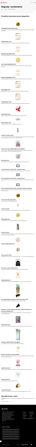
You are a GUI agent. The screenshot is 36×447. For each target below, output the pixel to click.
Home (2, 9)
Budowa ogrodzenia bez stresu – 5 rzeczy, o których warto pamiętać (11, 429)
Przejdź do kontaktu (5, 401)
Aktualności (31, 412)
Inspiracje (24, 413)
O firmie (31, 415)
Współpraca (32, 418)
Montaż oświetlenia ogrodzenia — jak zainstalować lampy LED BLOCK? (11, 436)
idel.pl (18, 444)
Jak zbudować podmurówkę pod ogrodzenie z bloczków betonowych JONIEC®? (11, 438)
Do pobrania (25, 415)
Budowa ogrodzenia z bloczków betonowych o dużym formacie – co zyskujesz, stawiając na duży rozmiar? (11, 434)
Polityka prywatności (26, 418)
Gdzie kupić (32, 413)
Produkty (24, 412)
